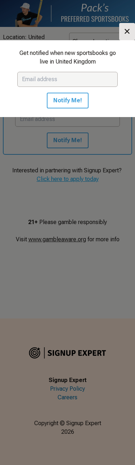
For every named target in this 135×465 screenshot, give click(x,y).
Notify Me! (67, 100)
